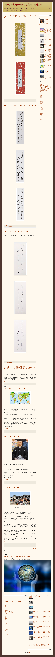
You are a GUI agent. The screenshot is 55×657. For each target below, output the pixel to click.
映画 (41, 96)
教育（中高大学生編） (43, 90)
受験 (41, 95)
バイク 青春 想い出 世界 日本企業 (15, 388)
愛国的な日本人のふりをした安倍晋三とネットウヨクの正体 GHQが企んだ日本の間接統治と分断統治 (41, 617)
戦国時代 (41, 102)
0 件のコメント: (8, 100)
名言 (41, 84)
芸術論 (6, 613)
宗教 (5, 617)
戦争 (5, 628)
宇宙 (41, 107)
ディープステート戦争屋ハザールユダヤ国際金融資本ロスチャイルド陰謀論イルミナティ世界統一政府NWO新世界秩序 (45, 88)
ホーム (18, 548)
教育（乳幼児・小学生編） (44, 85)
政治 (5, 625)
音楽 (5, 605)
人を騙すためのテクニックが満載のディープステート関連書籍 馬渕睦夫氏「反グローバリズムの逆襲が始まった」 (41, 632)
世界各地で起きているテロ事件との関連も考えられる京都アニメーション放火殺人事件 (47, 77)
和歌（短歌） (10, 101)
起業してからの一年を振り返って (13, 436)
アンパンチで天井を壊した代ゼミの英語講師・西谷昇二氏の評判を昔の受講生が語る (47, 30)
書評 (41, 91)
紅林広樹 (46, 19)
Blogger (29, 652)
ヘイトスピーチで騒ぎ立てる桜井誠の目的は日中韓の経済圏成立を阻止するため (47, 56)
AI (5, 599)
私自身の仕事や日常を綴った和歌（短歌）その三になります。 (47, 61)
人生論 (41, 83)
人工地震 (41, 108)
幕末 (5, 630)
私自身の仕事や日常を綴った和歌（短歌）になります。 (19, 231)
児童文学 (41, 109)
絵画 (41, 115)
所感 (7, 101)
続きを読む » (6, 359)
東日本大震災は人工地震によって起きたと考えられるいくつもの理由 (47, 35)
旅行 (41, 114)
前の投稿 (34, 548)
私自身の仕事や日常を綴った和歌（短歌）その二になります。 (47, 40)
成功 (5, 624)
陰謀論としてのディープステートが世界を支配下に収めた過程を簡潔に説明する (47, 45)
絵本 (41, 119)
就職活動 (41, 101)
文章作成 (41, 113)
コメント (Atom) (8, 550)
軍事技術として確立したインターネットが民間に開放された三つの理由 (47, 71)
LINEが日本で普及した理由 (11, 487)
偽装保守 (41, 97)
